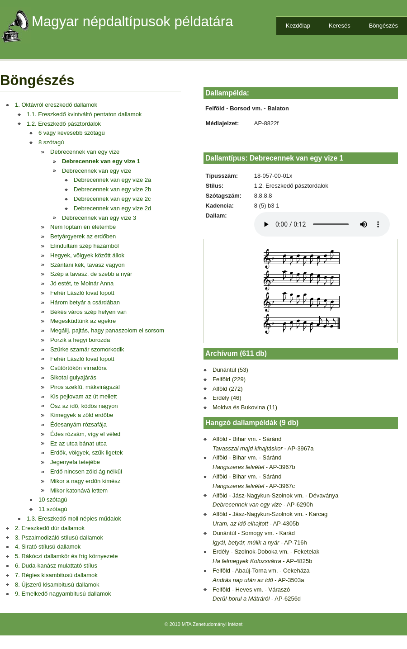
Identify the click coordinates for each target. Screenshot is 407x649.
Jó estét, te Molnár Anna (82, 283)
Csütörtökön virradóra (78, 368)
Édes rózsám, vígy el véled (85, 434)
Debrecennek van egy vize (84, 151)
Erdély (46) (227, 397)
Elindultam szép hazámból (84, 245)
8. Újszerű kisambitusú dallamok (57, 584)
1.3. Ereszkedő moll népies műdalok (74, 518)
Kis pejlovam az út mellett (83, 396)
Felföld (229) (229, 379)
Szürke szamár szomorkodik (87, 349)
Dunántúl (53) (230, 369)
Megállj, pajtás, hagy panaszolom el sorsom (107, 330)
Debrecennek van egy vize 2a (112, 179)
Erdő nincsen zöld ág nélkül (86, 471)
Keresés (339, 25)
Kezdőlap (298, 25)
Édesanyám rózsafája (78, 424)
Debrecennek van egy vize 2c (112, 198)
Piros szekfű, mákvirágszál (85, 387)
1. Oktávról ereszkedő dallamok (56, 104)
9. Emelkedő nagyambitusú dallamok (63, 593)
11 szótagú (52, 509)
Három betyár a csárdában (85, 302)
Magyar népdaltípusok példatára (132, 21)
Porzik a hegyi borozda (80, 339)
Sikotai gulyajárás (73, 377)
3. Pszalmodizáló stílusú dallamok (59, 537)
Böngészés (383, 25)
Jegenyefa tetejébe (75, 462)
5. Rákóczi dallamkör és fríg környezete (66, 556)
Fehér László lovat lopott (82, 292)
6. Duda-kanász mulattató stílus (56, 565)
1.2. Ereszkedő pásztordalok (64, 123)
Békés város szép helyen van (88, 311)
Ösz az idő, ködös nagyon (84, 406)
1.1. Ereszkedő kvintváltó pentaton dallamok (84, 114)
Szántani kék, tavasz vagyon (87, 264)
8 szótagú (51, 142)
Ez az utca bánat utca (78, 443)
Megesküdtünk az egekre (83, 320)
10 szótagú (52, 499)
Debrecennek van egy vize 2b (112, 189)
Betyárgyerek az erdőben (83, 236)
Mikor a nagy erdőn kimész (85, 481)
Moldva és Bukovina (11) (245, 407)
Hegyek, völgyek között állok (87, 255)
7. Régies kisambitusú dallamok (56, 575)
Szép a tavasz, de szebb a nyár (91, 273)
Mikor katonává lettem (79, 490)
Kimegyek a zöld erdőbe (81, 415)
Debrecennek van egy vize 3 (99, 217)
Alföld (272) (227, 388)
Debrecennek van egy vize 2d (112, 208)
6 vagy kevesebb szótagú (71, 132)
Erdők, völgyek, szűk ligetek (86, 452)
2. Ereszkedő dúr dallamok (50, 528)
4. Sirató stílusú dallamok (47, 546)
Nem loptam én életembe (83, 226)
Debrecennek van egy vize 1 (101, 161)
